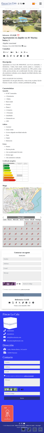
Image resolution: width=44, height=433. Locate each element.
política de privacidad (25, 289)
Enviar (22, 295)
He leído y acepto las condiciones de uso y (17, 289)
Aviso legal (38, 425)
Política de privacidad (20, 425)
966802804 (22, 255)
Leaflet (25, 212)
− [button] (5, 192)
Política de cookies (30, 425)
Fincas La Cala (10, 425)
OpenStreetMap (32, 212)
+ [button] (5, 189)
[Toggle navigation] (40, 3)
